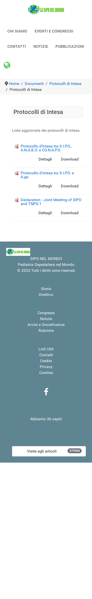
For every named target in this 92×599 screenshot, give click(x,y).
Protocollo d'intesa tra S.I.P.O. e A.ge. (47, 175)
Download (70, 159)
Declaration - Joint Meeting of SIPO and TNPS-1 (51, 201)
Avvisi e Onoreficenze (46, 324)
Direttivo (46, 294)
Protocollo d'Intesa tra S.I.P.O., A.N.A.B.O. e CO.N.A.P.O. (46, 148)
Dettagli (45, 159)
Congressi (46, 312)
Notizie (46, 318)
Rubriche (46, 330)
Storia (46, 288)
